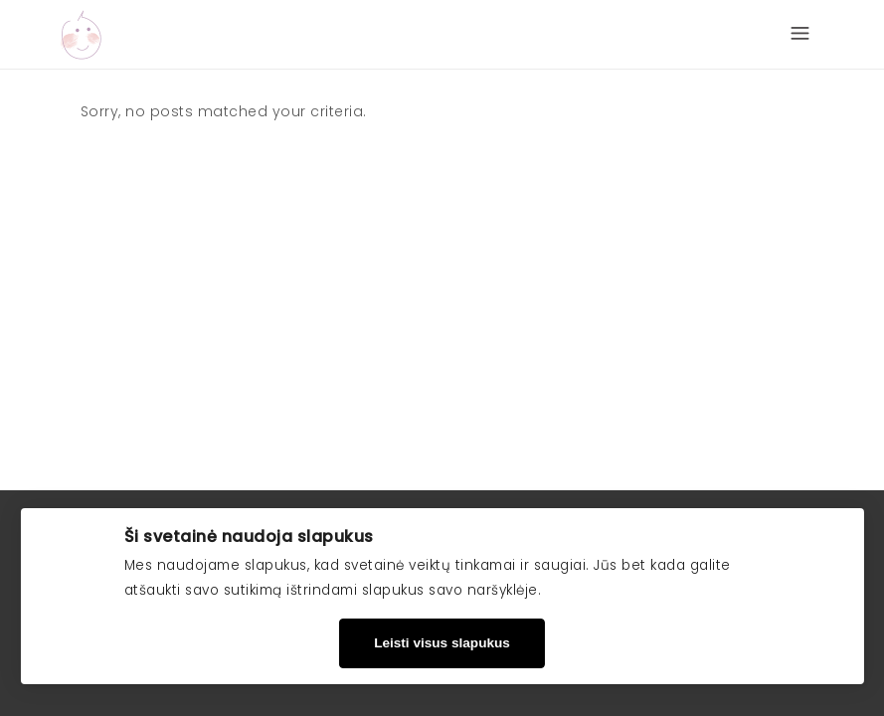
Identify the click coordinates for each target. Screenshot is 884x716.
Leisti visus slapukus (442, 642)
